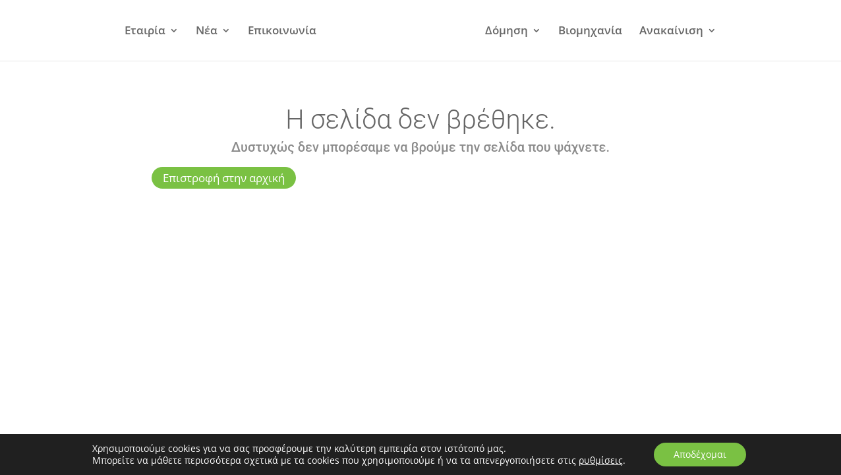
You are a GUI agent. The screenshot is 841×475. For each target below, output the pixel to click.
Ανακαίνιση (671, 32)
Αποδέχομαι (700, 454)
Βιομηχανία (590, 32)
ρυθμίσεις (601, 460)
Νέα (207, 32)
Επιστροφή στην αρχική (224, 177)
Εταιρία (145, 32)
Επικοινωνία (282, 32)
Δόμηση (506, 32)
